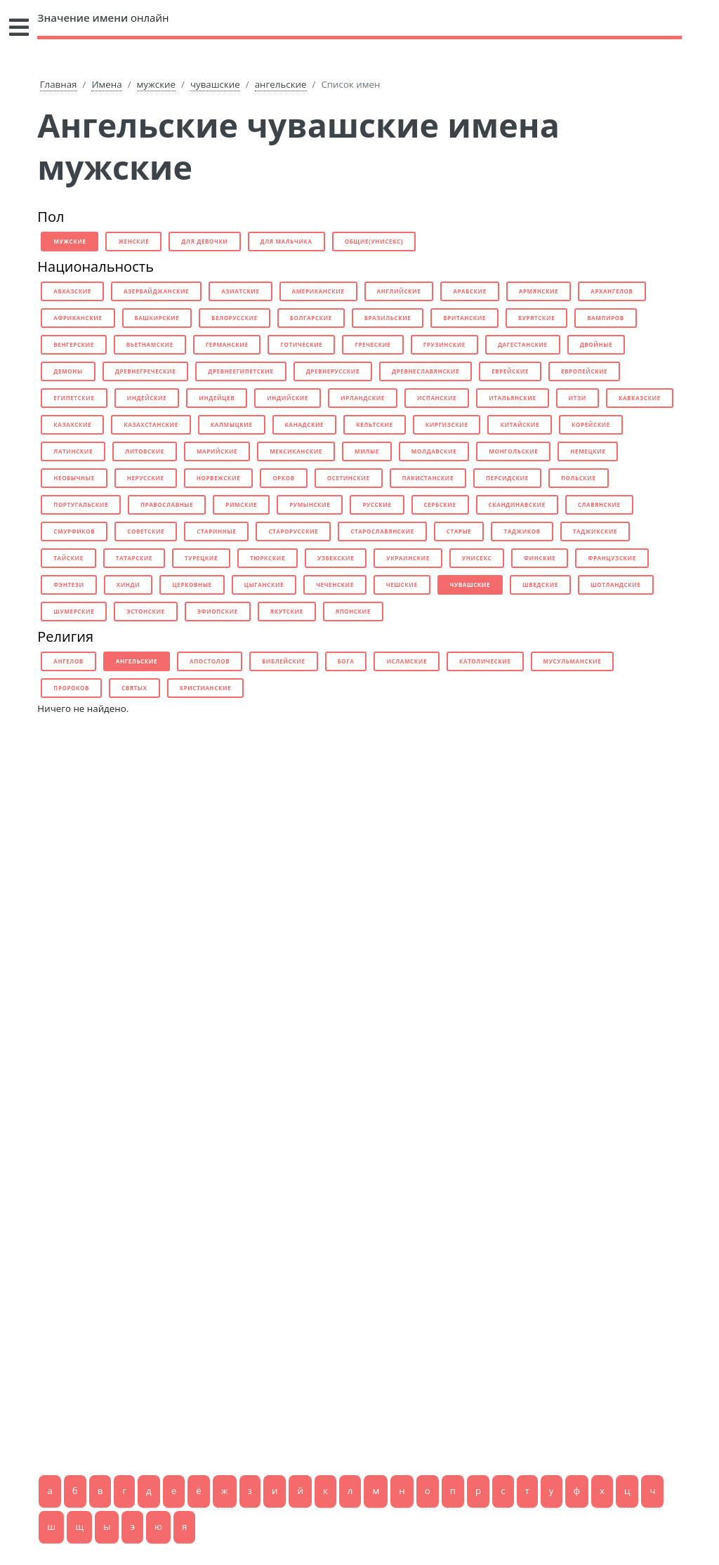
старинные (216, 531)
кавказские (640, 398)
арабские (470, 291)
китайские (519, 424)
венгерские (73, 344)
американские (318, 291)
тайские (68, 558)
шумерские (73, 611)
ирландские (363, 398)
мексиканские (296, 451)
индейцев (217, 398)
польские (578, 478)
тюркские (267, 558)
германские (227, 344)
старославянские (382, 531)
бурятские (536, 318)
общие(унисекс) (374, 241)
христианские (206, 688)
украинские (407, 558)
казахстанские (151, 424)
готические (301, 344)
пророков (71, 688)
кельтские (374, 424)
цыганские (264, 584)
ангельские (281, 84)
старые (459, 531)
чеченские (335, 584)
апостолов (210, 661)
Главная (58, 84)
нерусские (145, 478)
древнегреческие (145, 371)
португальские (80, 504)
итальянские (512, 398)
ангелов (68, 661)
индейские (147, 398)
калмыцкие (232, 424)
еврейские (510, 371)
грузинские (444, 344)
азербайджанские (156, 291)
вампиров (605, 318)
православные (166, 504)
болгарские (311, 318)
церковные (191, 584)
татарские (134, 558)
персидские (507, 478)
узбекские (335, 558)
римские (241, 504)
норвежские (218, 478)
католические (485, 661)
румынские (309, 504)
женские (133, 241)
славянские (599, 504)
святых (134, 688)
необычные (73, 478)
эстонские (145, 611)
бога (346, 661)
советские (145, 531)
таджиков (521, 531)
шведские (540, 584)
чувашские (215, 84)
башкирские (157, 318)
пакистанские (428, 478)
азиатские (240, 291)
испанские (436, 398)
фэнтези (68, 584)
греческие (372, 344)
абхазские (72, 291)
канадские (304, 424)
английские (399, 291)
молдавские (433, 451)
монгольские (513, 451)
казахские (72, 424)
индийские (287, 398)
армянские (538, 291)
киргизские (447, 424)
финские (539, 558)
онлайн (103, 18)
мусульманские (572, 661)
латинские (73, 451)
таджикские (595, 531)
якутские (286, 611)
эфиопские (217, 611)
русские (376, 504)
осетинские (348, 478)
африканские (77, 318)
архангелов (612, 291)
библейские (283, 661)
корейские (591, 424)
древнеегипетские (240, 371)
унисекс (477, 558)
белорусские (234, 318)
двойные (596, 344)
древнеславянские (425, 371)
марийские (217, 451)
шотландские (615, 584)
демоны (67, 371)
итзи (577, 398)
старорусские (293, 531)
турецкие (201, 558)
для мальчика (286, 241)
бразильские (387, 318)
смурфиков (74, 531)
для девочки (204, 241)
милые (367, 451)
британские (464, 318)
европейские (584, 371)
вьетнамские (149, 344)
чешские (402, 584)
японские (353, 611)
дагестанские (523, 344)
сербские (440, 504)
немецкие (587, 451)
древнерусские (333, 371)
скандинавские (517, 504)
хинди (128, 584)
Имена (106, 84)
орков (283, 478)
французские (611, 558)
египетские (73, 398)
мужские (156, 84)
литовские (144, 451)
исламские (406, 661)
